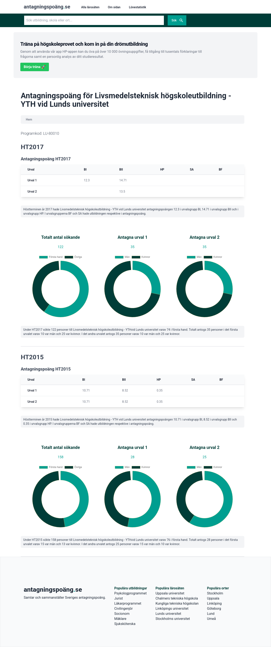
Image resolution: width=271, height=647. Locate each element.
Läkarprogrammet (127, 603)
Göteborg (214, 609)
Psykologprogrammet (130, 593)
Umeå (211, 619)
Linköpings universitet (171, 609)
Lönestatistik (137, 7)
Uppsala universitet (169, 593)
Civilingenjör (123, 609)
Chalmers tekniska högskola (176, 598)
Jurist (118, 598)
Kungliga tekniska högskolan (176, 603)
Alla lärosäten (90, 7)
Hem (29, 119)
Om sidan (114, 7)
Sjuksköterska (125, 624)
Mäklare (120, 619)
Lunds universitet (168, 614)
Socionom (122, 614)
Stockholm (215, 593)
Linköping (214, 603)
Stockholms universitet (172, 619)
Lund (210, 614)
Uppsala (213, 598)
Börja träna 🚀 (35, 67)
